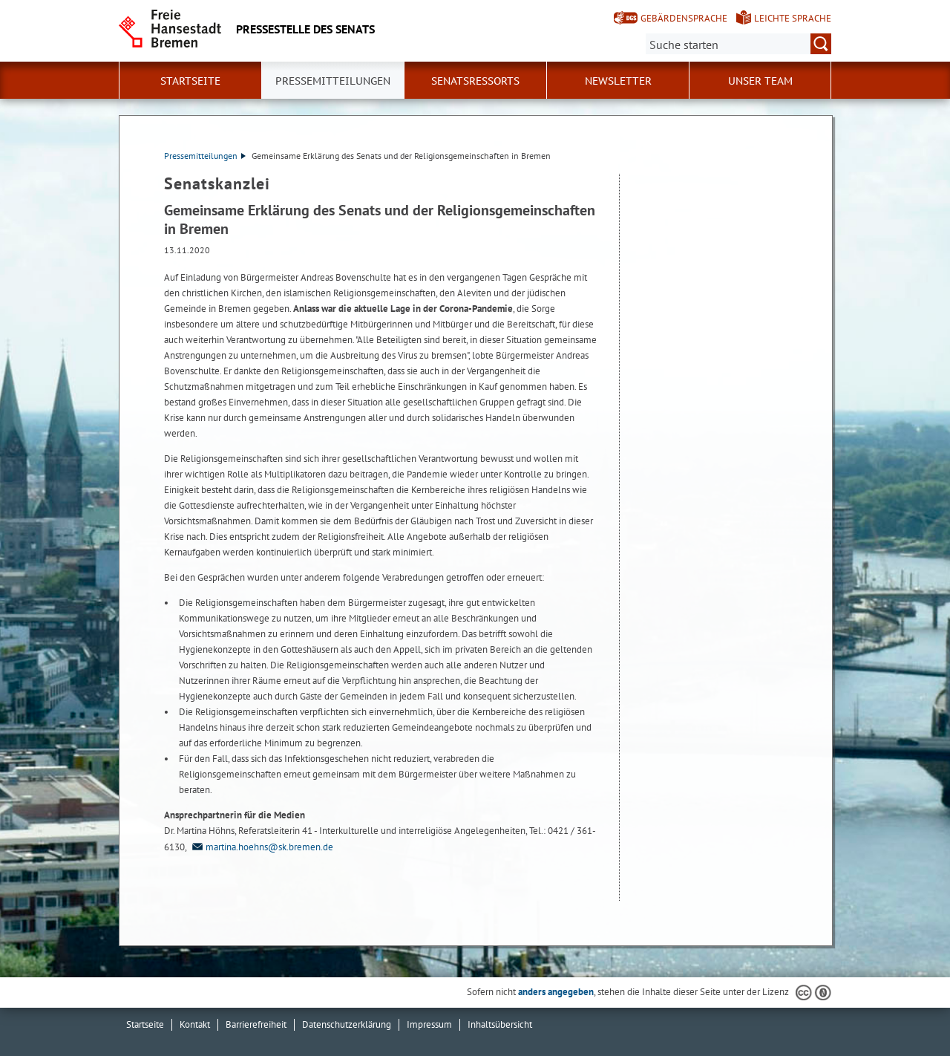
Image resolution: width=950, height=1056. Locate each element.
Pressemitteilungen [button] (332, 81)
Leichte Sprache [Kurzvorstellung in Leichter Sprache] (792, 18)
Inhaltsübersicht (500, 1024)
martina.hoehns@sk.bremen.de (261, 847)
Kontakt (195, 1024)
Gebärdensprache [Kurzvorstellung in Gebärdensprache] (684, 18)
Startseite (190, 81)
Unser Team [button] (760, 81)
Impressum (429, 1024)
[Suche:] (738, 43)
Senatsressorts (475, 81)
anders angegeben (556, 991)
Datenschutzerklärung (346, 1024)
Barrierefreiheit (256, 1024)
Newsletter (618, 81)
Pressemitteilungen (205, 155)
